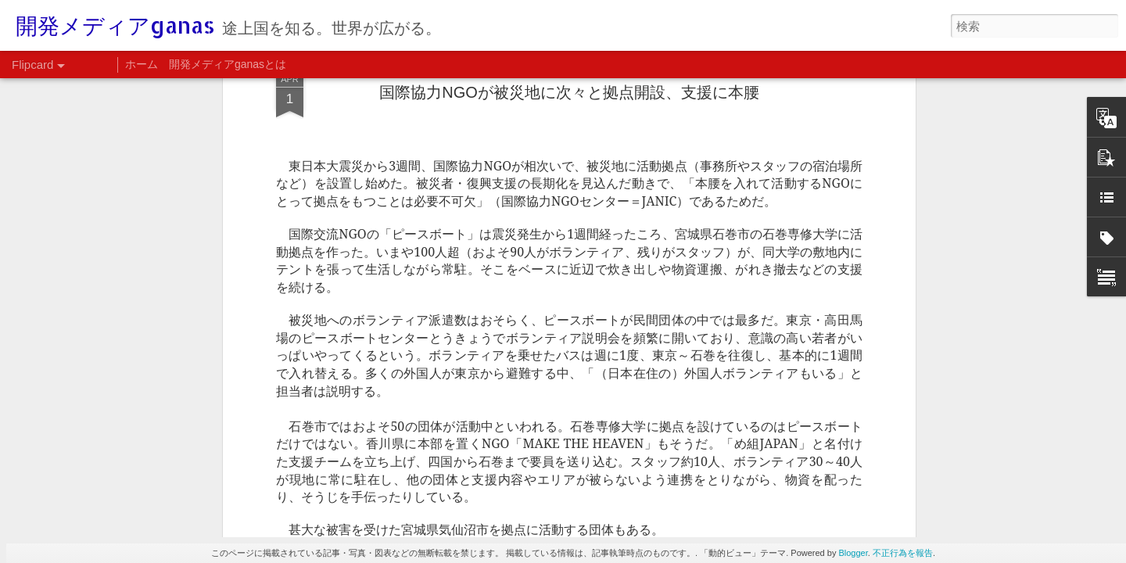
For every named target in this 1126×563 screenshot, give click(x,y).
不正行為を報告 (903, 553)
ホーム (141, 64)
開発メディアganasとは (227, 64)
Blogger (852, 553)
